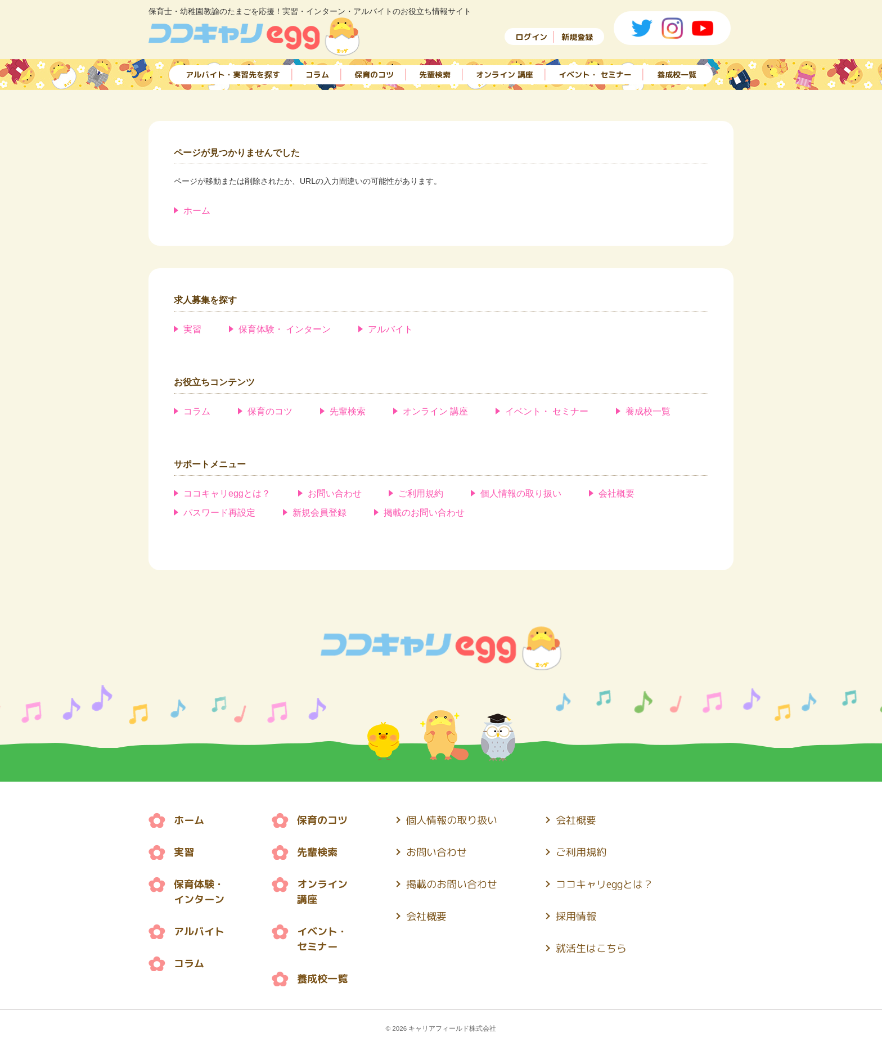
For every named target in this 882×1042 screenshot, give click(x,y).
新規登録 (577, 36)
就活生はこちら (591, 948)
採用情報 (576, 916)
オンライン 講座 (504, 74)
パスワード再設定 (219, 512)
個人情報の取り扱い (520, 493)
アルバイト (390, 329)
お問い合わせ (335, 493)
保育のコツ (374, 74)
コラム (317, 74)
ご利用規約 (420, 493)
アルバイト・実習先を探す (233, 74)
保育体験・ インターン (284, 329)
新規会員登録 (319, 512)
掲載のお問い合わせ (424, 512)
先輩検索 (435, 74)
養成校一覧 (676, 74)
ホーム (196, 210)
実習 (192, 329)
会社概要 (616, 493)
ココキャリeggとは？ (227, 493)
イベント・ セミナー (595, 74)
